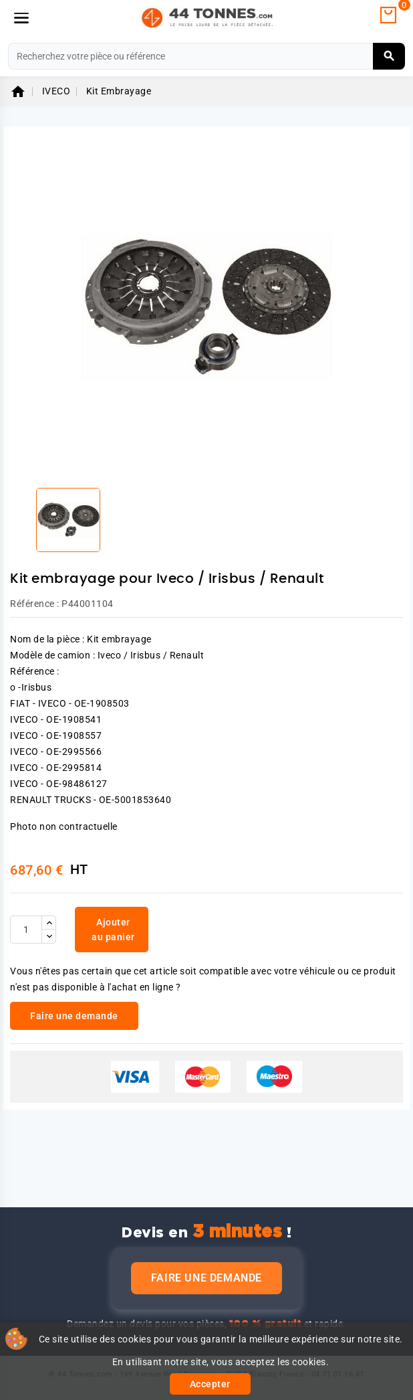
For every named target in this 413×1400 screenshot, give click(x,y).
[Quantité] (26, 929)
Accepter (210, 1384)
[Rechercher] (206, 56)
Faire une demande (206, 1278)
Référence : (34, 603)
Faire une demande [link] (74, 1016)
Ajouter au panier (113, 929)
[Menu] (21, 18)
